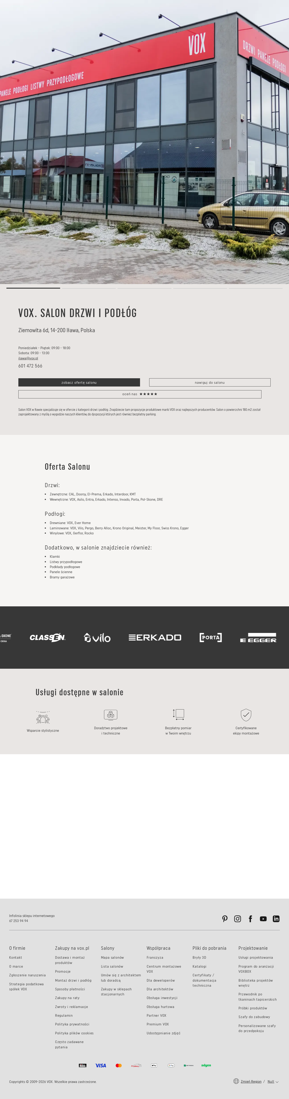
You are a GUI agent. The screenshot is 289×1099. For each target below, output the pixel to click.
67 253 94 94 (18, 921)
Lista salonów (112, 966)
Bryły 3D (199, 957)
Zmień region (251, 1081)
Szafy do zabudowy (254, 1017)
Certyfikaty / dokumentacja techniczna (204, 980)
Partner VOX (156, 1015)
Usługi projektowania (255, 957)
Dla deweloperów (161, 980)
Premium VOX (158, 1024)
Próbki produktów (252, 1008)
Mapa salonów (112, 957)
